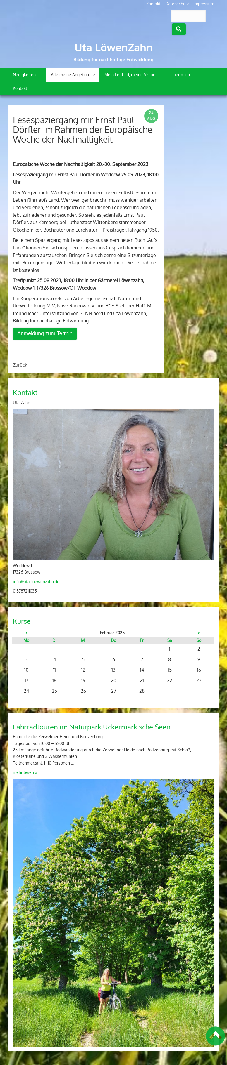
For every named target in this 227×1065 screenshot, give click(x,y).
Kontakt (153, 3)
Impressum (203, 3)
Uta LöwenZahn (114, 47)
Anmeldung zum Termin (45, 333)
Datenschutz (177, 3)
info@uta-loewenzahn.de (36, 581)
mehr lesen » (25, 772)
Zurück (20, 365)
